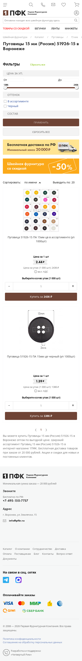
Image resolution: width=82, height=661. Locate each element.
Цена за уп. (13, 73)
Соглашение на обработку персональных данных (32, 642)
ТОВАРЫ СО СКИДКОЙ (16, 28)
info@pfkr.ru (17, 520)
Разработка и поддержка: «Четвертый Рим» (26, 652)
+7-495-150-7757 (15, 501)
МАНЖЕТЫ (71, 28)
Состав (11, 113)
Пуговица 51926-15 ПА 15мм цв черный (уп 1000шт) (41, 356)
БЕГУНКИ (40, 28)
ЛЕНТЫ (55, 28)
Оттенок (12, 95)
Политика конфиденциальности (22, 638)
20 (74, 182)
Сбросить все (37, 64)
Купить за (41, 296)
